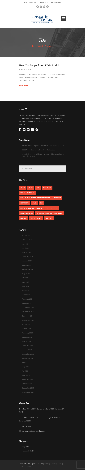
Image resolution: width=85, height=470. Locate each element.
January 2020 (27, 337)
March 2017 (26, 375)
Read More (23, 86)
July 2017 (25, 362)
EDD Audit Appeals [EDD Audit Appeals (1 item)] (27, 193)
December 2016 (28, 388)
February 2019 (27, 345)
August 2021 (26, 273)
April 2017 (25, 371)
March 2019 (26, 341)
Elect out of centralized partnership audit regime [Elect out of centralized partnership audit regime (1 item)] (40, 198)
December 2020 (28, 307)
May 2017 (25, 367)
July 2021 (25, 278)
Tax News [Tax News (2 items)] (48, 218)
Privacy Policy (57, 464)
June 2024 (25, 244)
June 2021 (25, 282)
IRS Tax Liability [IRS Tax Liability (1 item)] (26, 213)
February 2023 (27, 257)
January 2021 (27, 303)
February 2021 (27, 299)
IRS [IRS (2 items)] (41, 203)
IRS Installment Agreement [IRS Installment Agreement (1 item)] (31, 208)
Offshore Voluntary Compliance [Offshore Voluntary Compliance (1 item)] (49, 213)
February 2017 (27, 379)
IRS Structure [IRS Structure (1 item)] (51, 208)
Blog (23, 447)
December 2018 (28, 354)
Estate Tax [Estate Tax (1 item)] (24, 203)
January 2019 (27, 350)
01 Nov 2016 (26, 70)
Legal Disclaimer (25, 467)
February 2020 (27, 333)
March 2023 (26, 252)
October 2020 (27, 316)
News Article (27, 451)
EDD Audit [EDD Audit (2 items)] (47, 188)
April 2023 (25, 248)
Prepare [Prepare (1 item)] (23, 218)
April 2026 (25, 235)
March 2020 (26, 329)
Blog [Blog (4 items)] (31, 188)
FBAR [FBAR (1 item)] (34, 203)
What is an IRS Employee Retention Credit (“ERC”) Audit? (43, 146)
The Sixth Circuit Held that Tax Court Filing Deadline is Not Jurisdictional (43, 155)
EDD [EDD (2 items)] (38, 188)
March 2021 (26, 295)
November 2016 (28, 392)
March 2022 (26, 265)
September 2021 (28, 269)
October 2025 (27, 240)
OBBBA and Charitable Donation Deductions (38, 150)
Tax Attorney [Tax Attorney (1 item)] (35, 218)
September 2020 (28, 320)
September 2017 (28, 358)
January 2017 (27, 384)
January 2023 (27, 261)
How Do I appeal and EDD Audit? (39, 65)
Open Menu (63, 18)
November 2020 (28, 312)
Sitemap (47, 464)
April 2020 (25, 324)
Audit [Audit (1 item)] (22, 188)
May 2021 (25, 286)
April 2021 (25, 290)
